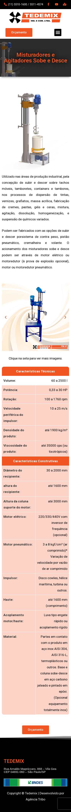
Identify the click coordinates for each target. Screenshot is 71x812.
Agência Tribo (35, 799)
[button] (18, 32)
